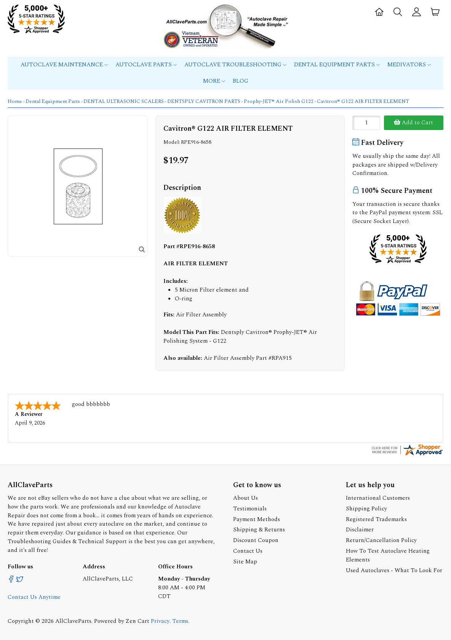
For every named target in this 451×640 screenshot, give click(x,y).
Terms (180, 620)
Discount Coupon (255, 539)
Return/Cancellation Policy (381, 539)
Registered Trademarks (376, 518)
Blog (240, 81)
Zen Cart (137, 620)
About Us (245, 497)
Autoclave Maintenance (64, 64)
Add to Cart (413, 122)
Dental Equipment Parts (337, 64)
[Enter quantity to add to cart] (366, 122)
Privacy (160, 620)
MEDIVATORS (409, 64)
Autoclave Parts (146, 64)
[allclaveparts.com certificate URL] (407, 454)
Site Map (245, 561)
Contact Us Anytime (34, 596)
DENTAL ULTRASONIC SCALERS (123, 101)
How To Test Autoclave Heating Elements (388, 554)
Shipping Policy (366, 508)
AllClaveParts (73, 620)
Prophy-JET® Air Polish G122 (278, 101)
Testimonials (250, 508)
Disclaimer (360, 529)
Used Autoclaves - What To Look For (394, 569)
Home (15, 101)
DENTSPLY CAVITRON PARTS (203, 101)
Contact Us (247, 550)
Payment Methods (256, 518)
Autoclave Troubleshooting (235, 64)
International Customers (378, 497)
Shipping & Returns (259, 529)
